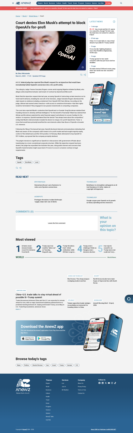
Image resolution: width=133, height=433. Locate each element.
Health (64, 3)
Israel (54, 365)
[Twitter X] (106, 383)
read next (22, 176)
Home (18, 16)
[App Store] (98, 120)
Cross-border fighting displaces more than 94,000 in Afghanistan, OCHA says (101, 51)
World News (33, 16)
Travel (70, 3)
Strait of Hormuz (38, 365)
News (18, 365)
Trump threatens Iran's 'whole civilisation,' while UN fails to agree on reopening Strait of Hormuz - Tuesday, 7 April (69, 249)
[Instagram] (112, 383)
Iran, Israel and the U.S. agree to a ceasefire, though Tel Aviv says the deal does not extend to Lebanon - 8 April (64, 8)
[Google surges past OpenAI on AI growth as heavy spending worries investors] (76, 200)
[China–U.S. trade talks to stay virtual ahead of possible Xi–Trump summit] (41, 277)
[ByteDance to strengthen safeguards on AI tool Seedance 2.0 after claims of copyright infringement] (76, 185)
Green (75, 3)
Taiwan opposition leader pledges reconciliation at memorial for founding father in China (79, 305)
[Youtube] (109, 383)
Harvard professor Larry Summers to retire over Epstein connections (47, 186)
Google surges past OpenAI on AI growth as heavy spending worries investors (101, 202)
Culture (58, 3)
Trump (61, 365)
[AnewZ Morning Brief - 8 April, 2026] (105, 293)
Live (63, 383)
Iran (47, 365)
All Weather (65, 390)
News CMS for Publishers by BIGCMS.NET (103, 429)
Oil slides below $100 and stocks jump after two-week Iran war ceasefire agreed (102, 70)
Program (81, 3)
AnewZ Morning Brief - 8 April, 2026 (103, 304)
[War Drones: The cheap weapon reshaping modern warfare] (79, 269)
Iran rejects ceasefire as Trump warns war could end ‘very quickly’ (110, 249)
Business (52, 3)
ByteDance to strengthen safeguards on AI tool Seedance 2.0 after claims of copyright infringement (102, 187)
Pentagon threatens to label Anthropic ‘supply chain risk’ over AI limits (48, 201)
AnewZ (25, 429)
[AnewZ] (23, 386)
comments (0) (25, 211)
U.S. (77, 365)
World (46, 3)
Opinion (94, 3)
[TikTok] (115, 383)
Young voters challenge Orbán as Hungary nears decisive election (89, 249)
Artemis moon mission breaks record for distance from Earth (28, 249)
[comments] (81, 75)
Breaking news (21, 8)
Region (40, 3)
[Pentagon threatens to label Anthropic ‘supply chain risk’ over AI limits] (24, 200)
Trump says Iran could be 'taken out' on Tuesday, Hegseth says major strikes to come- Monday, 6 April (49, 249)
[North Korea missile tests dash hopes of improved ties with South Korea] (105, 269)
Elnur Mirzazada (24, 73)
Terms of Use (82, 390)
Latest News (102, 21)
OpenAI (19, 162)
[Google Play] (107, 120)
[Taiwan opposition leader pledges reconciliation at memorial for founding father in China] (79, 293)
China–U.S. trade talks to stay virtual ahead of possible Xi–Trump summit (102, 42)
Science (88, 3)
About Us (81, 383)
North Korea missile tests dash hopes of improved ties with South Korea (105, 281)
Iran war (69, 365)
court (36, 162)
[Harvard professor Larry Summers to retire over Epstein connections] (24, 185)
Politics (26, 365)
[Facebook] (99, 383)
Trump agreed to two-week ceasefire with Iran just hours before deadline (102, 60)
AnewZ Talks (50, 416)
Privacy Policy (82, 387)
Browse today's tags (31, 359)
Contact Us (81, 393)
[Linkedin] (103, 383)
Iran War (101, 3)
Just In (64, 387)
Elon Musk (28, 162)
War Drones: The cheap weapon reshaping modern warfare (78, 280)
